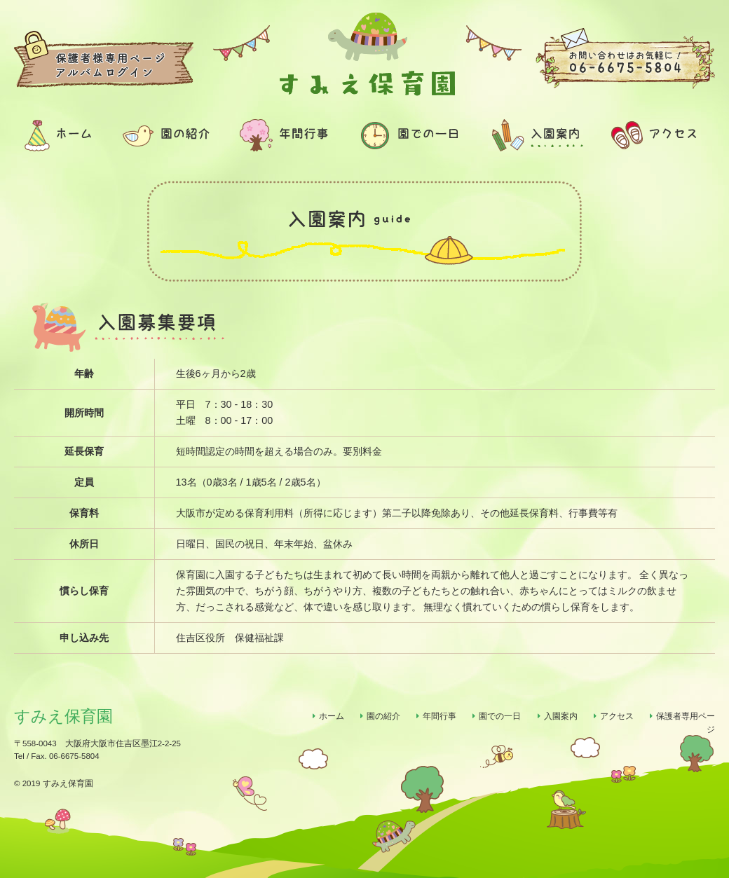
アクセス (617, 716)
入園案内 (561, 716)
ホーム (331, 716)
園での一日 (500, 716)
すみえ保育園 (63, 716)
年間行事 (439, 716)
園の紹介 (383, 716)
